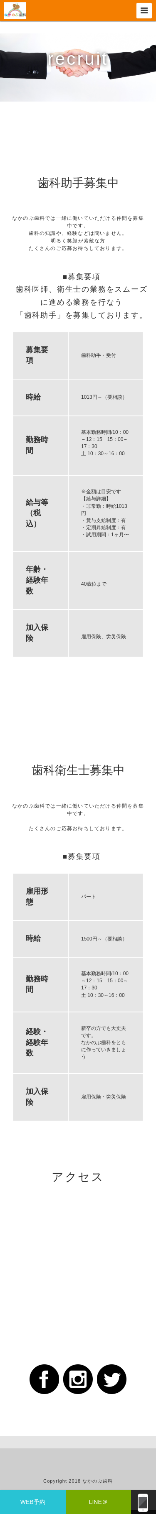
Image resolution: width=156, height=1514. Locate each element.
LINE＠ (98, 1502)
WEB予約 (32, 1502)
